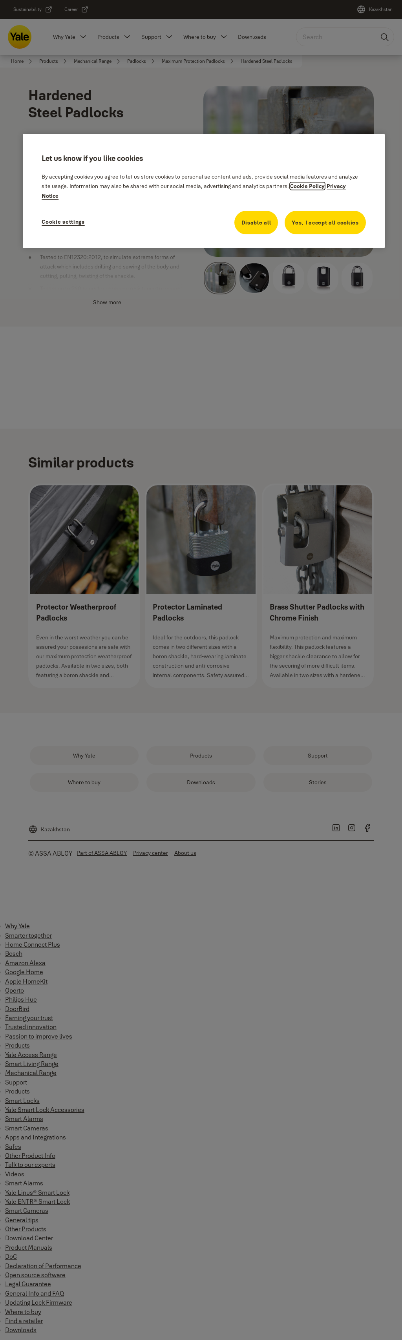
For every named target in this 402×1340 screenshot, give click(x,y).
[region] (204, 191)
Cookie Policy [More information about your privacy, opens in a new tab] (307, 186)
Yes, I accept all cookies (325, 222)
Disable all (256, 222)
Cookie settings (63, 221)
